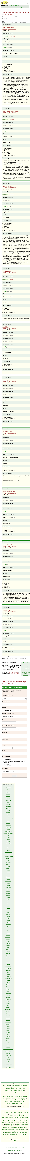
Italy (8, 912)
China (8, 837)
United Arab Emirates (8, 1049)
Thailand (8, 1040)
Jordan (8, 918)
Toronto (14, 1112)
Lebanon (8, 930)
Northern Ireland (8, 978)
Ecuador (8, 858)
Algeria (8, 789)
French (12, 1085)
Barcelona (11, 1117)
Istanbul (25, 1115)
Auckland (4, 1127)
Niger (8, 972)
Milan (26, 1129)
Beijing (17, 1122)
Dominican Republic (8, 856)
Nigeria (8, 974)
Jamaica (8, 914)
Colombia (8, 839)
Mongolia (8, 957)
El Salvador (8, 862)
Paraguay (8, 988)
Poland (8, 995)
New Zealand (8, 968)
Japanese (25, 1085)
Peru (8, 991)
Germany (8, 877)
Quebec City (5, 1134)
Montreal (26, 1112)
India (8, 899)
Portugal (8, 997)
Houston (21, 1115)
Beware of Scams (18, 1150)
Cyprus (8, 850)
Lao (8, 926)
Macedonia (8, 939)
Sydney (18, 1114)
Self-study (19, 7)
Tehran (25, 1114)
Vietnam (8, 1057)
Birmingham (5, 1132)
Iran (8, 903)
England (8, 864)
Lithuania (8, 935)
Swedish (19, 1088)
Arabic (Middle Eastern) (19, 1090)
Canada (8, 829)
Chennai (4, 1122)
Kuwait (8, 922)
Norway (8, 980)
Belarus (8, 810)
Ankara (17, 1131)
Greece (8, 883)
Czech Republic (8, 852)
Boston (6, 1117)
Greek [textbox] (4, 698)
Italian (16, 1085)
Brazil (8, 821)
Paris (14, 1114)
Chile (8, 835)
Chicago (11, 1114)
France (8, 872)
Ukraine (8, 1047)
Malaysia (8, 943)
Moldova (8, 953)
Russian (12, 1088)
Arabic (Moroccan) (12, 1092)
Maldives (8, 945)
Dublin (25, 1127)
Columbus (8, 1129)
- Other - (8, 1061)
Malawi (8, 941)
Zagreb (4, 1129)
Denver (16, 1129)
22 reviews (12, 36)
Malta (8, 947)
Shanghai (13, 1122)
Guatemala (8, 887)
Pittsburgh (22, 1131)
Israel (8, 910)
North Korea (8, 976)
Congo (8, 841)
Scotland (8, 1011)
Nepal (8, 964)
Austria (8, 798)
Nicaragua (8, 970)
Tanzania (8, 1038)
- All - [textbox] (4, 736)
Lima (8, 1127)
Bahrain (8, 804)
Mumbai (20, 1119)
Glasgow (11, 1136)
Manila (22, 1124)
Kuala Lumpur (6, 1115)
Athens (26, 1131)
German (20, 1085)
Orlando (12, 1127)
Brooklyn (20, 1134)
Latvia (8, 928)
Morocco (8, 962)
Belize (8, 814)
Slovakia (8, 1015)
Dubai (3, 1124)
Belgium (8, 812)
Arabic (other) (19, 1092)
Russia (8, 1005)
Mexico (8, 951)
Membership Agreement (15, 1147)
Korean (5, 1086)
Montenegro (8, 959)
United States (8, 1051)
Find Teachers (4, 7)
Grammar (6, 764)
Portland (13, 1125)
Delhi (15, 1127)
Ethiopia (8, 868)
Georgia (8, 874)
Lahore (26, 1125)
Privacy (7, 1147)
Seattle (4, 1119)
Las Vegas (16, 1132)
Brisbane (18, 1124)
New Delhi (19, 1136)
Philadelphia (14, 1120)
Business (6, 762)
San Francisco (9, 1119)
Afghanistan (8, 787)
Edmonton (24, 1134)
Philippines (8, 993)
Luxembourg (8, 937)
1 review (11, 279)
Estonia (8, 866)
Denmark (8, 854)
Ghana (8, 879)
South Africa (8, 1022)
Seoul (6, 1124)
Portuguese (7, 1088)
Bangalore (25, 1117)
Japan (8, 916)
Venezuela (8, 1055)
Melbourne (15, 1115)
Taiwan (8, 1036)
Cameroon (8, 827)
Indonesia (8, 901)
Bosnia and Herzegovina (8, 818)
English (4, 1085)
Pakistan (8, 984)
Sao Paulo (22, 1122)
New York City (9, 1112)
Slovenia (8, 1018)
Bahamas (8, 802)
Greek (10, 14)
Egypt (8, 860)
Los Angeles (5, 1114)
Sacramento (21, 1129)
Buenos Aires (20, 1112)
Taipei (3, 1117)
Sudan (8, 1028)
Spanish (8, 1085)
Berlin (10, 1134)
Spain (8, 1026)
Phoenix (3, 1131)
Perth (22, 1127)
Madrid (11, 1115)
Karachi (8, 1122)
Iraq (8, 906)
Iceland (8, 897)
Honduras (8, 891)
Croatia (8, 845)
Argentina (8, 791)
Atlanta (21, 1117)
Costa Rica (8, 843)
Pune (14, 1136)
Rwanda (8, 1007)
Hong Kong (8, 893)
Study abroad (7, 759)
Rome (12, 1129)
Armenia (8, 794)
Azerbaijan (8, 800)
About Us (10, 1150)
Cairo (26, 1122)
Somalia (8, 1020)
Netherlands (8, 966)
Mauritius (8, 949)
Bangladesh (8, 806)
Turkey (8, 1044)
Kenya (8, 920)
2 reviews (11, 119)
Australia (8, 796)
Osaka (26, 1132)
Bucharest (14, 1134)
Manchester (20, 1120)
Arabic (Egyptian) (9, 1090)
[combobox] (14, 699)
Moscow (26, 1124)
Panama (8, 986)
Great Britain (8, 881)
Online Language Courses (9, 12)
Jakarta (19, 1127)
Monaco (8, 955)
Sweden (8, 1030)
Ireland (8, 908)
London (3, 1112)
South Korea (8, 1024)
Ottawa (9, 1125)
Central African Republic (8, 833)
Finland (8, 870)
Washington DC (11, 1124)
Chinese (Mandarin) (11, 1086)
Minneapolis (11, 1132)
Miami (25, 1120)
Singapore (8, 1013)
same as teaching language (11, 704)
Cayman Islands (8, 831)
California (18, 1125)
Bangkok (15, 1119)
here (9, 1067)
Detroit (7, 1131)
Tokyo (21, 1114)
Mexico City (12, 1131)
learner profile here (13, 672)
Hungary (8, 895)
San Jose (22, 1132)
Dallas (9, 1120)
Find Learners (12, 7)
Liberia (8, 933)
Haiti (8, 889)
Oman (8, 982)
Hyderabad (4, 1125)
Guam (8, 885)
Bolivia (8, 816)
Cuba (8, 847)
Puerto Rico (8, 999)
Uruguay (8, 1053)
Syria (8, 1034)
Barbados (8, 808)
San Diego (16, 1117)
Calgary (22, 1125)
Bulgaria (8, 823)
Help (23, 1147)
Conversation (7, 765)
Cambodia (8, 825)
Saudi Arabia (8, 1009)
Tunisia (8, 1042)
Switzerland (8, 1032)
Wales (8, 1059)
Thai (16, 1088)
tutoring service (7, 710)
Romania (8, 1003)
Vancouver (24, 1119)
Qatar (8, 1001)
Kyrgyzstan (8, 924)
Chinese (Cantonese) (21, 1086)
